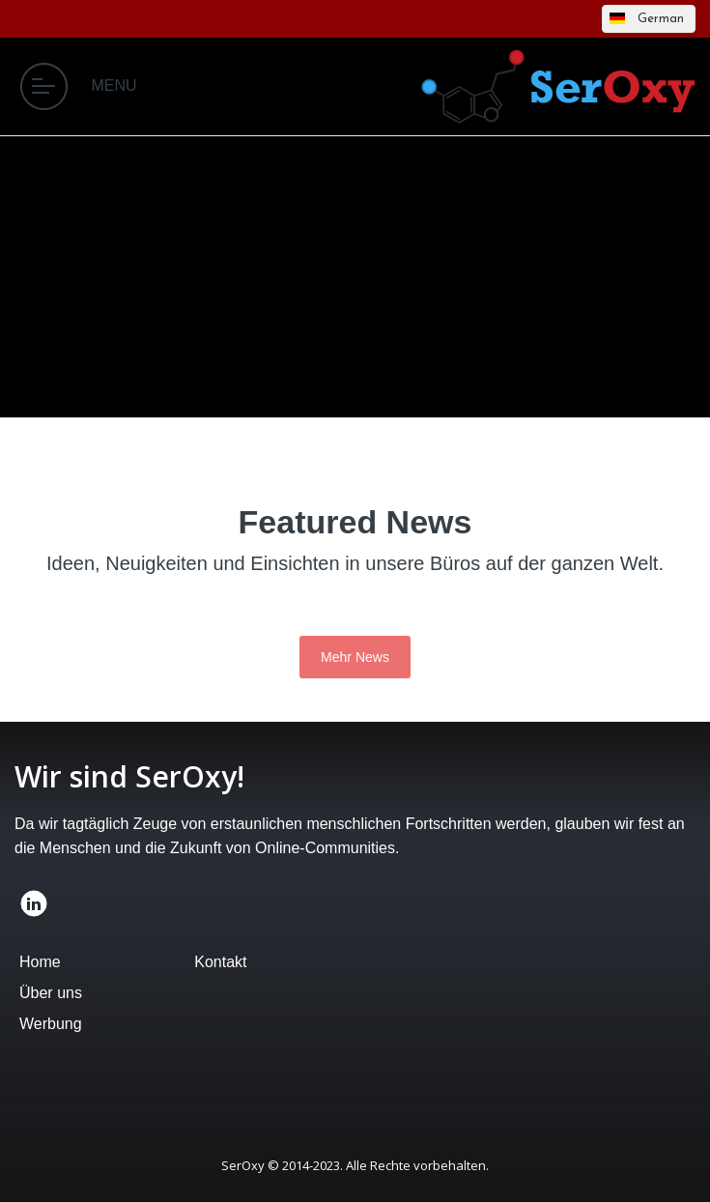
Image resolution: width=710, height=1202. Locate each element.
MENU (78, 86)
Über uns (50, 993)
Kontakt (220, 962)
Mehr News (355, 657)
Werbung (50, 1024)
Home (40, 962)
